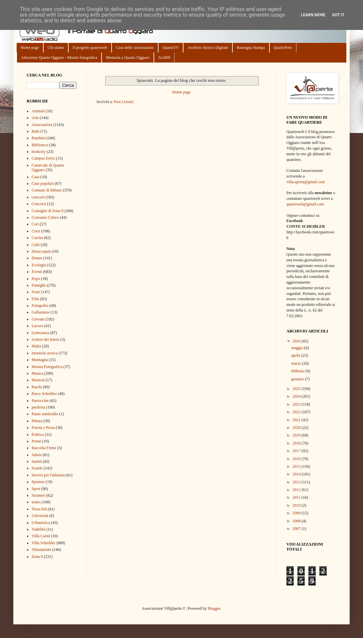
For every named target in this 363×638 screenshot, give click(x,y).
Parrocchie (40, 400)
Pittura (37, 421)
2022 (297, 412)
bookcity (39, 151)
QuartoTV (171, 47)
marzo (296, 363)
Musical (38, 380)
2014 (297, 474)
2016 (297, 458)
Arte (35, 117)
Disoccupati (41, 251)
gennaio (298, 379)
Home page (30, 47)
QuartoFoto (283, 47)
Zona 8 (37, 556)
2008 (297, 521)
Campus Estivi (43, 158)
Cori (35, 224)
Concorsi (39, 203)
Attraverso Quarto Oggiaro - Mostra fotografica (59, 57)
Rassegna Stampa (251, 47)
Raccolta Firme (44, 448)
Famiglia (39, 285)
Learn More (313, 15)
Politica (38, 434)
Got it (338, 15)
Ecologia (39, 265)
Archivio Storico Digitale (207, 47)
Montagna (40, 359)
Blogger (213, 608)
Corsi (36, 231)
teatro (36, 502)
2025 (297, 388)
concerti (38, 197)
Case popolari (43, 183)
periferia (38, 407)
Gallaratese (41, 312)
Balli (35, 131)
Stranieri (38, 495)
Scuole (37, 468)
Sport (36, 488)
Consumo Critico (45, 217)
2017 (297, 450)
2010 (297, 505)
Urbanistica (41, 522)
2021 (297, 420)
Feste (36, 292)
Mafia (36, 346)
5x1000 (164, 57)
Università (40, 515)
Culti (36, 244)
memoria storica (45, 353)
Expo (36, 278)
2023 (297, 404)
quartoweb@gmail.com (305, 204)
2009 (297, 513)
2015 (297, 466)
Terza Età (39, 509)
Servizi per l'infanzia (48, 475)
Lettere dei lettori (45, 339)
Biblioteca (40, 145)
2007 (297, 528)
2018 (297, 443)
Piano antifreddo (45, 414)
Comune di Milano (47, 190)
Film (35, 299)
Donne (37, 258)
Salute (37, 454)
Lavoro (37, 325)
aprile (296, 355)
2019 (297, 435)
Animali (38, 111)
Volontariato (41, 549)
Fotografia (40, 305)
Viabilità (38, 529)
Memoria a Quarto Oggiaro (128, 57)
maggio (297, 347)
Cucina (37, 237)
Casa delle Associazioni (135, 47)
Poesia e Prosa (43, 427)
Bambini (38, 138)
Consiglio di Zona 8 (48, 210)
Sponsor (38, 481)
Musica (37, 373)
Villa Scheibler (44, 543)
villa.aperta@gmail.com (305, 182)
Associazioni (42, 124)
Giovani (38, 319)
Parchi (37, 387)
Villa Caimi (41, 536)
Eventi (37, 271)
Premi (36, 441)
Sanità (37, 461)
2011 (297, 497)
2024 (297, 396)
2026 (297, 341)
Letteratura (40, 332)
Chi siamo (56, 47)
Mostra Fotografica (47, 366)
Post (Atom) (124, 101)
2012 (297, 489)
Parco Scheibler (44, 393)
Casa (35, 177)
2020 (297, 427)
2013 (297, 482)
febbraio (298, 371)
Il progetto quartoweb (90, 47)
